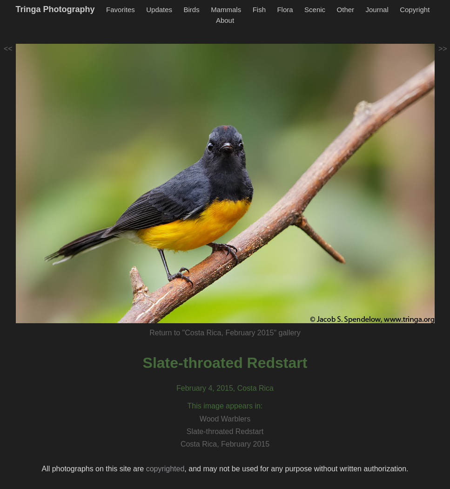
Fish (259, 10)
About (225, 20)
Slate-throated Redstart (225, 362)
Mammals (226, 10)
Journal (377, 10)
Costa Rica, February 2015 (225, 444)
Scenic (314, 10)
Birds (192, 10)
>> (442, 49)
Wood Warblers (225, 419)
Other (346, 10)
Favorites (120, 10)
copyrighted (165, 469)
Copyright (415, 10)
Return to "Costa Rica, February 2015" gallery (224, 333)
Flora (285, 10)
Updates (159, 10)
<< (8, 49)
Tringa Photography (55, 9)
